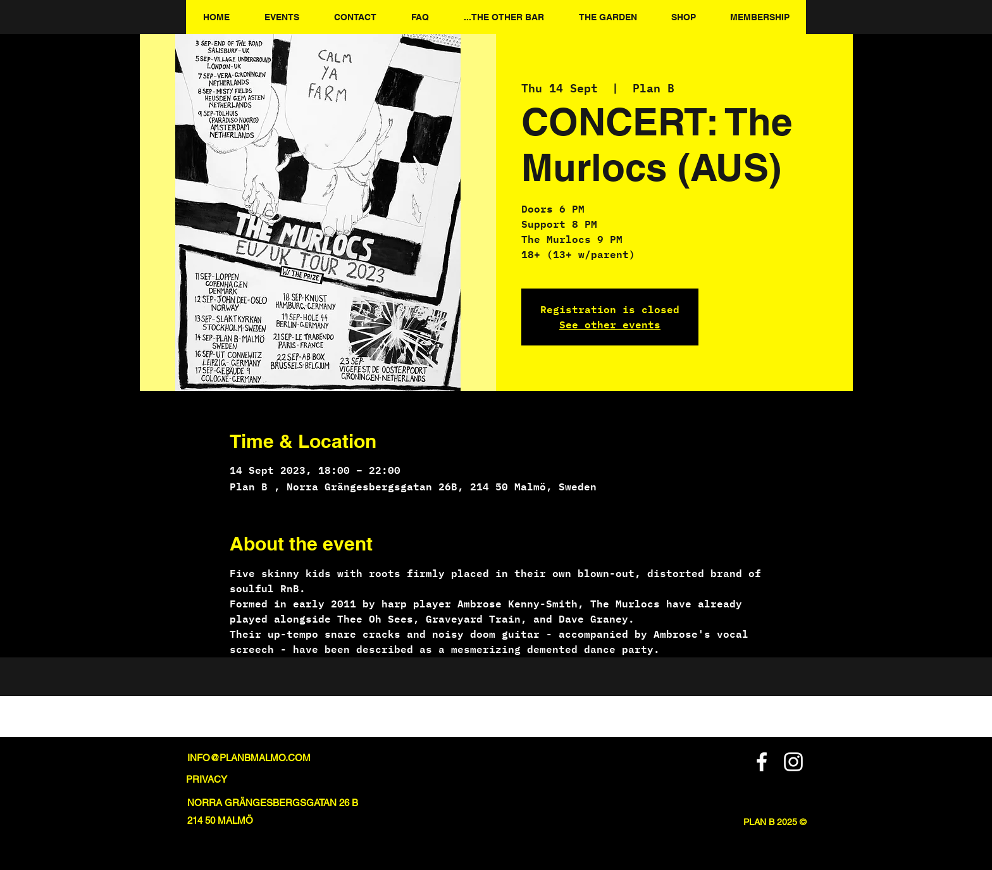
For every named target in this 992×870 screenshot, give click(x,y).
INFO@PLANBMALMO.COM (249, 757)
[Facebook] (761, 761)
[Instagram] (793, 761)
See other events (609, 324)
